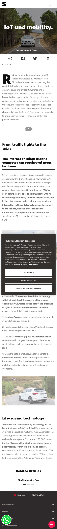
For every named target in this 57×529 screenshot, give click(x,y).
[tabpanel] (28, 479)
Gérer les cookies (28, 280)
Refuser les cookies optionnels (28, 288)
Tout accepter (28, 272)
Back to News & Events (28, 50)
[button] (28, 128)
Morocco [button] (19, 495)
